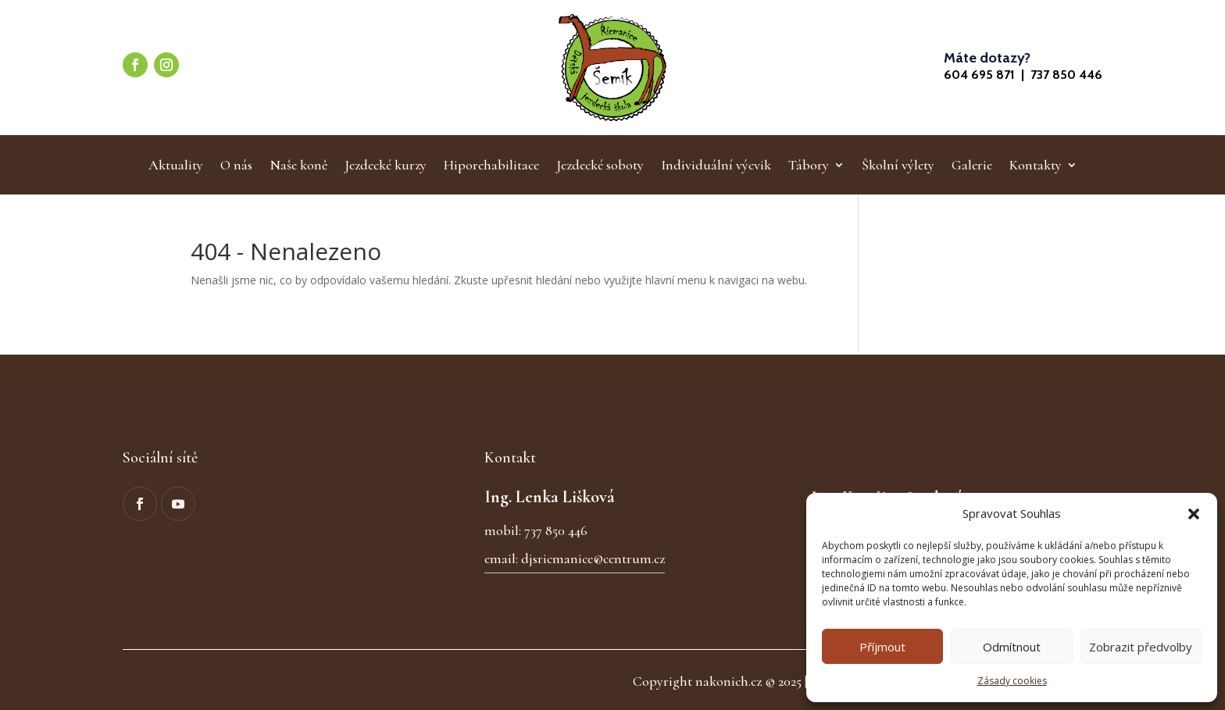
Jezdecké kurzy (386, 166)
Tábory (808, 166)
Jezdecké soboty (600, 166)
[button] (1194, 514)
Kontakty (1035, 166)
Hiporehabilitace (491, 166)
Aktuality (175, 166)
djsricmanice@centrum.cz (593, 558)
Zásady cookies (1012, 680)
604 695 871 (979, 74)
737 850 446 (1066, 74)
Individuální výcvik (716, 166)
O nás (236, 166)
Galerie (972, 166)
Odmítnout (1012, 647)
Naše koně (298, 166)
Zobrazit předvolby (1140, 647)
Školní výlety (898, 166)
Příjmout (882, 647)
